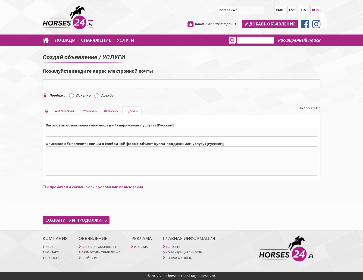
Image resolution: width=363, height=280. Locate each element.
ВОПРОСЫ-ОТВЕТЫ (179, 258)
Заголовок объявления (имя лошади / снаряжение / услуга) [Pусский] (110, 125)
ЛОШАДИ (65, 40)
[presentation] (78, 203)
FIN (304, 10)
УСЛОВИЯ (173, 247)
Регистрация (225, 24)
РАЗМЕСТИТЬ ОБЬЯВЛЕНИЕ (100, 252)
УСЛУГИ (125, 40)
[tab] (181, 149)
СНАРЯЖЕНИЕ (96, 40)
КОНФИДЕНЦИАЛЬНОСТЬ (184, 252)
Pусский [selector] (131, 111)
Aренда (104, 95)
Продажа (54, 95)
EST (292, 10)
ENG (279, 10)
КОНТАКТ (52, 252)
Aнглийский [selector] (64, 111)
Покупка (80, 95)
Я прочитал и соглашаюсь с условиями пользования (95, 187)
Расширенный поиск (299, 40)
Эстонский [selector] (88, 111)
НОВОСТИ (52, 258)
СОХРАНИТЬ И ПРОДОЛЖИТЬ (76, 220)
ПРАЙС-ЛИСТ (90, 258)
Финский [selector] (111, 111)
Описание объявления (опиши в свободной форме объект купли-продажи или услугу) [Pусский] (135, 143)
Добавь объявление (270, 24)
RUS (315, 10)
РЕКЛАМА (141, 247)
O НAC (49, 247)
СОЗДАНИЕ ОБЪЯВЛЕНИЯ (99, 247)
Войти (201, 24)
